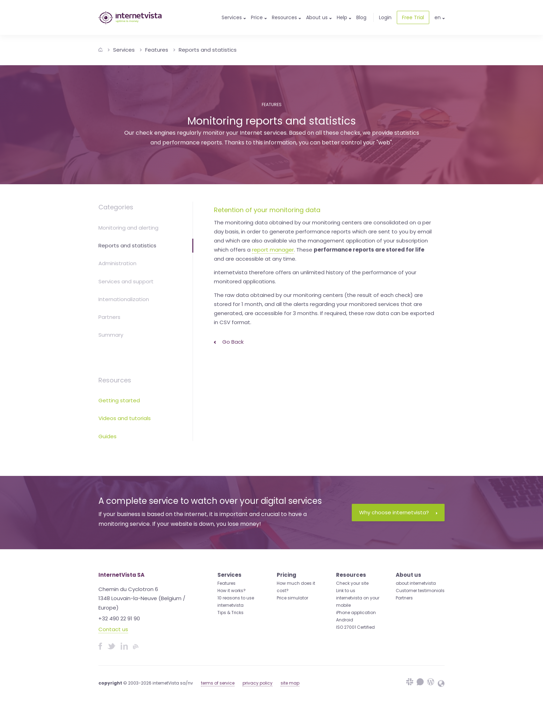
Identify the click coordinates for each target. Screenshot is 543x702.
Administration (117, 263)
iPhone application (356, 612)
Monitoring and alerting (128, 227)
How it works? (231, 590)
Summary (110, 334)
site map (290, 683)
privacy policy (258, 683)
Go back (229, 341)
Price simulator (292, 598)
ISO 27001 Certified (355, 627)
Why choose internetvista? (398, 512)
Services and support (126, 281)
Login (385, 17)
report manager (273, 249)
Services (124, 49)
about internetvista (416, 583)
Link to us (345, 590)
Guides (107, 436)
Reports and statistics (208, 49)
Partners (109, 317)
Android (344, 620)
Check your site (352, 583)
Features (156, 49)
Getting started (119, 400)
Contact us (113, 629)
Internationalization (123, 299)
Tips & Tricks (230, 612)
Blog (361, 17)
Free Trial (413, 17)
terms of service (218, 683)
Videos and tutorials (124, 418)
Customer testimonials (420, 590)
